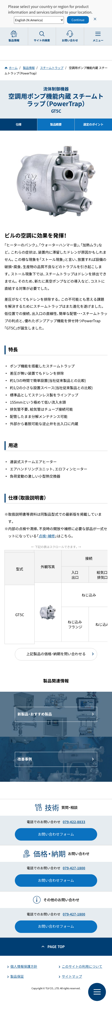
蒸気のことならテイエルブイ (56, 52)
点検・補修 (47, 536)
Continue (78, 20)
